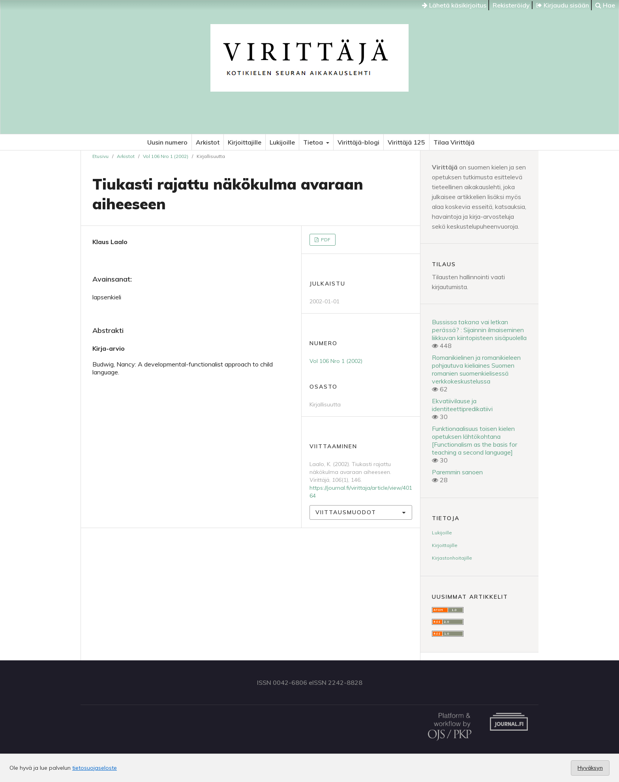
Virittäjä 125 (406, 142)
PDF (325, 239)
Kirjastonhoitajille (452, 558)
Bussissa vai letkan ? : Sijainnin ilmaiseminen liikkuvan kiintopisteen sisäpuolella (479, 330)
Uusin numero (167, 142)
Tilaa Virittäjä (454, 142)
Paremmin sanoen (457, 472)
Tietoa (314, 142)
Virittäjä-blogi (358, 142)
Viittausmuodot (345, 512)
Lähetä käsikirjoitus (454, 5)
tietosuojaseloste (94, 767)
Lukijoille (282, 142)
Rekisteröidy (511, 5)
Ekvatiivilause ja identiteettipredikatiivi (462, 405)
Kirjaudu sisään (562, 5)
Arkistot (207, 142)
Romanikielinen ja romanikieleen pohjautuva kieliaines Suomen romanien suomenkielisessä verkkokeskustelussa (476, 369)
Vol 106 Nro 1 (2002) (165, 156)
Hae (605, 5)
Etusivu (100, 156)
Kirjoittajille (244, 142)
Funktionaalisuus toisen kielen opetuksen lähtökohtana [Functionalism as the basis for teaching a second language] (474, 440)
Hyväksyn (590, 767)
